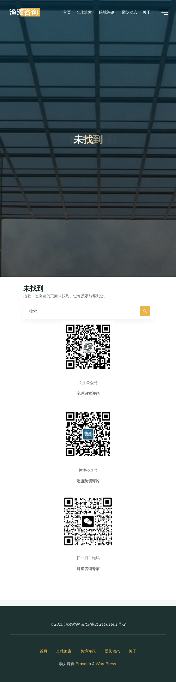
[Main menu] (163, 12)
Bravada (83, 663)
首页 (43, 651)
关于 (132, 651)
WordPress (106, 663)
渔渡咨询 (23, 12)
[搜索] (145, 311)
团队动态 (112, 651)
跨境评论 (88, 651)
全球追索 (63, 651)
